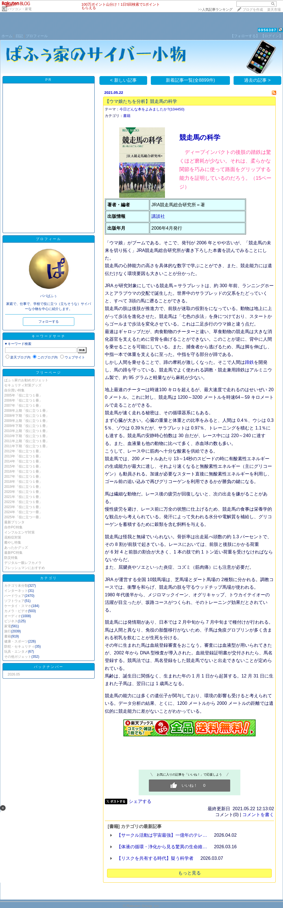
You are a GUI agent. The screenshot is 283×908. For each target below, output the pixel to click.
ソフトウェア (14, 601)
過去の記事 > (257, 80)
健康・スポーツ (16, 641)
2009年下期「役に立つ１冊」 (26, 426)
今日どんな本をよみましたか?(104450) (151, 109)
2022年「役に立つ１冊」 (23, 502)
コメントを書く (258, 814)
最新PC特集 (13, 553)
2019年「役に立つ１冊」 (23, 487)
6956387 (267, 30)
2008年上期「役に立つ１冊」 (26, 411)
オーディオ (12, 616)
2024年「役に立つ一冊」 (23, 512)
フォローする (48, 322)
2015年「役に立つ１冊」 (23, 466)
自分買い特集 (14, 390)
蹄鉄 (249, 362)
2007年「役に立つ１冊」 (23, 406)
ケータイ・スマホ (17, 606)
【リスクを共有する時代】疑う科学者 (155, 858)
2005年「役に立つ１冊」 (23, 395)
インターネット (16, 591)
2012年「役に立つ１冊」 (23, 451)
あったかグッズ (16, 548)
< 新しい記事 (123, 80)
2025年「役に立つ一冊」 (23, 517)
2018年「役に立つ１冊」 (23, 482)
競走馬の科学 (199, 137)
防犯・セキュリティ (19, 646)
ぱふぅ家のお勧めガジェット (26, 380)
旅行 (7, 631)
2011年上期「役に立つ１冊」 (26, 441)
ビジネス (11, 621)
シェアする (140, 801)
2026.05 (14, 674)
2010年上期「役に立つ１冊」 (26, 431)
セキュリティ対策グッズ (23, 385)
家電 (7, 626)
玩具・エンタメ (16, 652)
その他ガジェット (17, 657)
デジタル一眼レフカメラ (23, 563)
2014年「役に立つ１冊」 (23, 461)
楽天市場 (274, 10)
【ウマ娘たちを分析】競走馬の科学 (141, 101)
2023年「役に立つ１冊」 (23, 507)
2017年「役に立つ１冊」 (23, 477)
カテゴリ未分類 (16, 586)
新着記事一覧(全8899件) (190, 80)
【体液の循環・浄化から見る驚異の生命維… (162, 846)
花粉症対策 (12, 537)
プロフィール (37, 36)
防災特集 (11, 558)
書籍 (7, 636)
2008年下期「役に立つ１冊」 (26, 416)
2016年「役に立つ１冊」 (23, 471)
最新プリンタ (14, 522)
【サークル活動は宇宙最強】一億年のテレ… (162, 835)
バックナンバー (49, 667)
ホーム (6, 36)
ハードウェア (14, 596)
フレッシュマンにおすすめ (24, 568)
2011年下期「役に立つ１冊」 (26, 446)
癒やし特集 (12, 542)
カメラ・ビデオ (16, 611)
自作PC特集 (13, 527)
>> (215, 10)
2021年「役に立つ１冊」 (23, 497)
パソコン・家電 (20, 9)
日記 (19, 36)
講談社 (158, 216)
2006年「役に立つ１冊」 (23, 400)
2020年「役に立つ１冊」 (23, 492)
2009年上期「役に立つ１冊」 (26, 421)
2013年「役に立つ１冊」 (23, 456)
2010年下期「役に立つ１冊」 (26, 436)
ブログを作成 (253, 10)
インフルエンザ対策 (19, 532)
